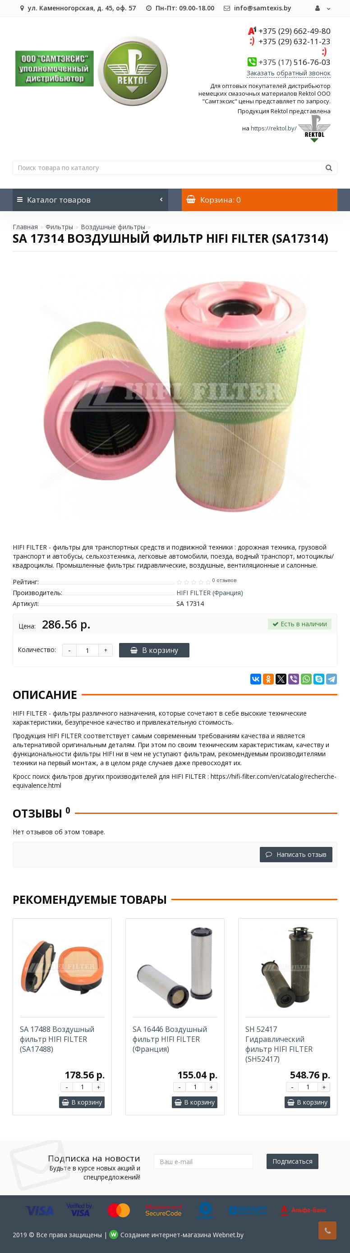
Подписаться (292, 1161)
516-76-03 (294, 62)
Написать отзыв (296, 854)
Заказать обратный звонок (289, 73)
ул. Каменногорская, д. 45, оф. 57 (76, 8)
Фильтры (59, 226)
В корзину (154, 650)
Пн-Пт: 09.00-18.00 (179, 8)
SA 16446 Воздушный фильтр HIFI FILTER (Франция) (170, 1039)
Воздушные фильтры (113, 226)
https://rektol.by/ (274, 128)
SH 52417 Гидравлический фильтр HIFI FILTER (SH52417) (279, 1044)
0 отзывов (224, 580)
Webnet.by (228, 1234)
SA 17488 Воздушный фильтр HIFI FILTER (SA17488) (57, 1039)
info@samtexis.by (257, 8)
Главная (25, 226)
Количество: (37, 649)
